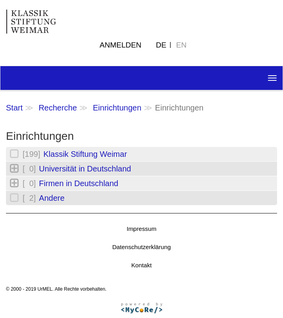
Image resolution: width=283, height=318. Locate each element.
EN (181, 45)
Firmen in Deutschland (78, 183)
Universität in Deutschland (85, 168)
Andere (52, 198)
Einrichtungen (117, 107)
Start (14, 107)
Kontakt (141, 265)
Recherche (57, 107)
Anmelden (120, 45)
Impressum (141, 228)
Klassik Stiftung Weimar (85, 154)
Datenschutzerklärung (141, 247)
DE (161, 45)
